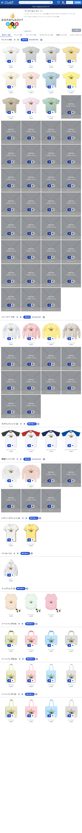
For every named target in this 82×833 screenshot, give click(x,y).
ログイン (69, 2)
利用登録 (77, 2)
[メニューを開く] (2, 2)
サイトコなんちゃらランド (41, 6)
